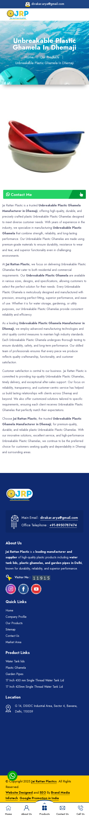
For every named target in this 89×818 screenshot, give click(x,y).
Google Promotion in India (39, 798)
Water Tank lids (15, 661)
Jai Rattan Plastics (44, 781)
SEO (43, 792)
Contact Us (12, 636)
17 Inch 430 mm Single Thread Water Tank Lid (35, 680)
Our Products (49, 57)
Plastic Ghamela (16, 668)
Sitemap (11, 629)
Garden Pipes (14, 674)
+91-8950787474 (63, 525)
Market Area (13, 642)
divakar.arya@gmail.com (47, 4)
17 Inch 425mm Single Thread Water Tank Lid (34, 687)
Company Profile (16, 617)
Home (28, 57)
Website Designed (19, 792)
